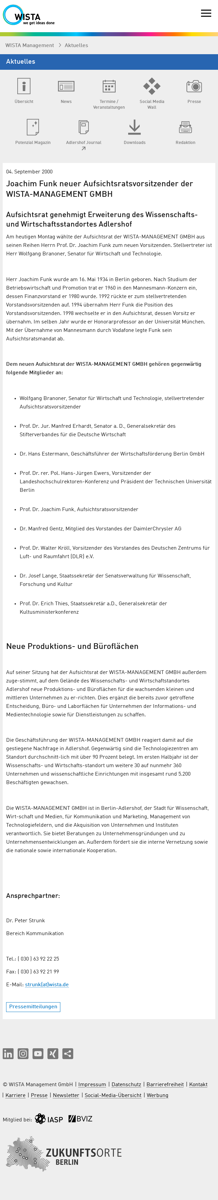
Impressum (92, 1085)
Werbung (158, 1095)
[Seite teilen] (67, 1053)
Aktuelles (76, 45)
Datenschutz (126, 1085)
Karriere (15, 1095)
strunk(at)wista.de (47, 985)
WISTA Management (30, 45)
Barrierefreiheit (165, 1085)
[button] (8, 1053)
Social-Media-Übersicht (113, 1095)
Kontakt (198, 1085)
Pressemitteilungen (33, 1007)
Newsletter (66, 1095)
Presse (39, 1095)
